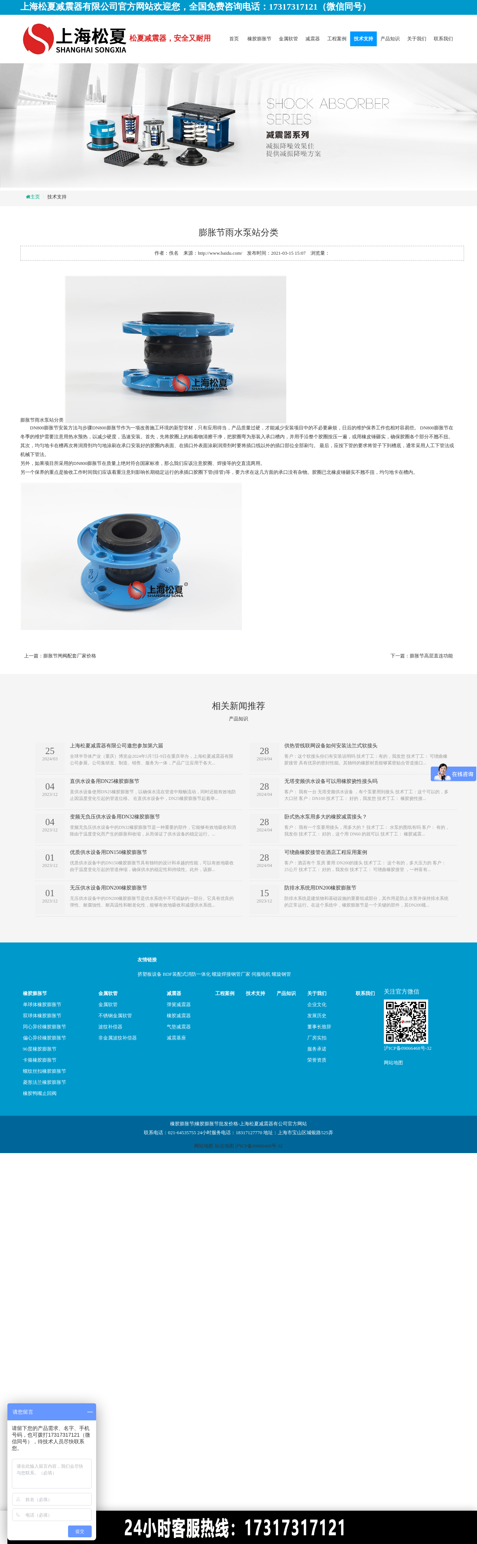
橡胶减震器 (179, 1015)
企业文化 (317, 1004)
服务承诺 (317, 1049)
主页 (35, 197)
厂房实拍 (317, 1038)
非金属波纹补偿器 (117, 1038)
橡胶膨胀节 (259, 38)
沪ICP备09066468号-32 (408, 1048)
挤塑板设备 (150, 974)
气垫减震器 (179, 1026)
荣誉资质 (317, 1060)
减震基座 (176, 1038)
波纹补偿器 (110, 1026)
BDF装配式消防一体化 (186, 974)
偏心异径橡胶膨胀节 (44, 1038)
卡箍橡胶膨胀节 (40, 1060)
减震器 (312, 38)
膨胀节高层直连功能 (431, 656)
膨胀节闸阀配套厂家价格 (69, 656)
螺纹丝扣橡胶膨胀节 (44, 1071)
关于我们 (416, 38)
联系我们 (443, 38)
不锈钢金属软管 (115, 1015)
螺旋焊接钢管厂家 (231, 974)
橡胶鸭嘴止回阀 (40, 1093)
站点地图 (224, 1146)
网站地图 (393, 1062)
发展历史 (317, 1015)
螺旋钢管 (281, 974)
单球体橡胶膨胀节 (42, 1004)
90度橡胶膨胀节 (40, 1049)
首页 (234, 38)
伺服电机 (261, 974)
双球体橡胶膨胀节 (42, 1015)
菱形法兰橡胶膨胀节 (44, 1082)
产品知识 (390, 38)
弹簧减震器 (179, 1004)
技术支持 (363, 38)
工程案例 (336, 38)
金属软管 (288, 38)
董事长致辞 (319, 1026)
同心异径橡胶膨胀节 (44, 1026)
